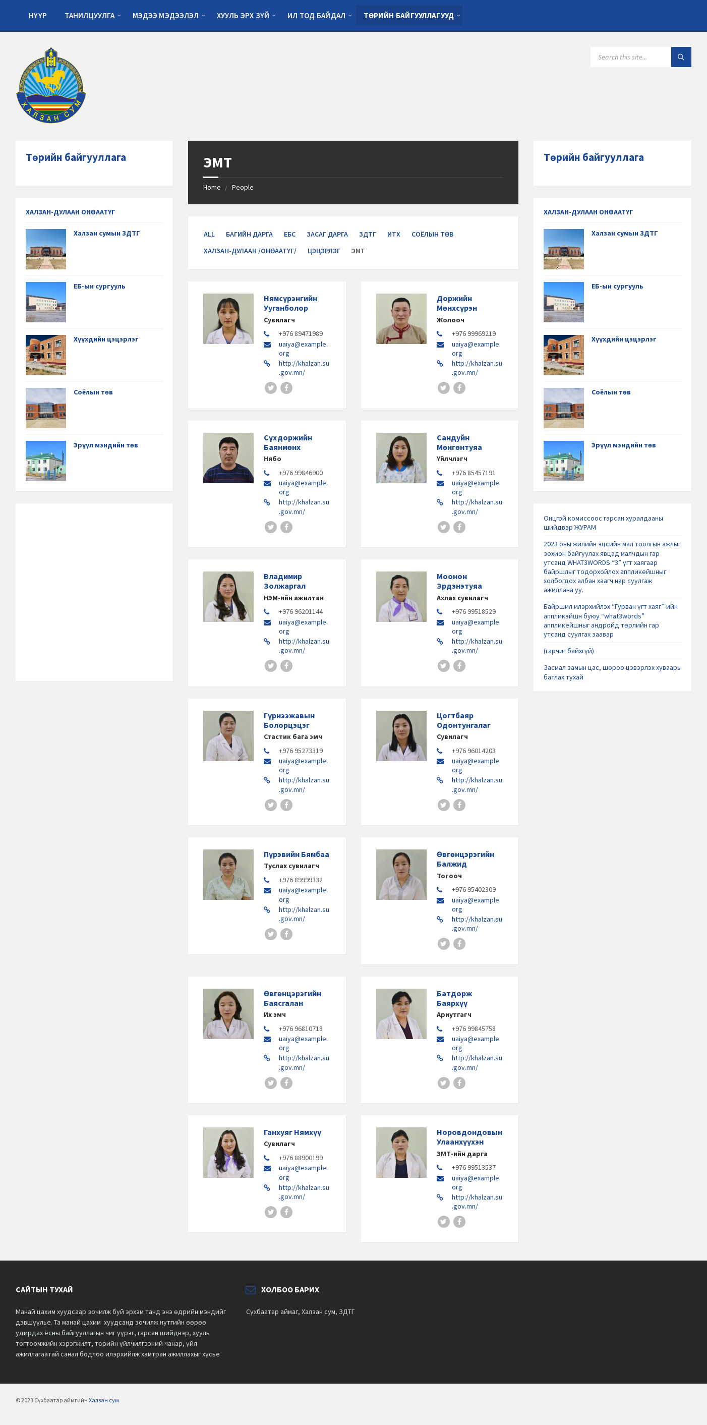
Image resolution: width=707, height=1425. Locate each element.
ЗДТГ (367, 234)
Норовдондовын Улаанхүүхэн (469, 1137)
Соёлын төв (432, 234)
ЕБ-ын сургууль (100, 286)
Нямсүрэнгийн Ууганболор (290, 303)
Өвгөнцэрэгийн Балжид (465, 859)
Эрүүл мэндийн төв (106, 444)
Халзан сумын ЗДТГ (107, 233)
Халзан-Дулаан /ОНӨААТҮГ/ (250, 250)
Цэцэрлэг (324, 250)
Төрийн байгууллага (76, 157)
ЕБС (290, 234)
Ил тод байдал (316, 15)
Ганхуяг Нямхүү (292, 1132)
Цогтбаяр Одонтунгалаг (464, 720)
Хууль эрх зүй (243, 15)
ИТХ (393, 234)
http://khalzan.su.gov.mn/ (304, 368)
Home (212, 187)
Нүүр (38, 15)
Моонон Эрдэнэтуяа (459, 581)
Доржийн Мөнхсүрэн (457, 303)
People (243, 187)
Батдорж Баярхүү (454, 998)
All (209, 234)
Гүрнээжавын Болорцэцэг (289, 720)
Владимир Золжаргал (285, 581)
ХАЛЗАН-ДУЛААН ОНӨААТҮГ (70, 211)
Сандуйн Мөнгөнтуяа (459, 442)
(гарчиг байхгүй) (569, 650)
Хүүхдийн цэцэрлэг (106, 339)
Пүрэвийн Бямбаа (296, 854)
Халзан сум (104, 1400)
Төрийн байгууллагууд (409, 15)
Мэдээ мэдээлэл (166, 15)
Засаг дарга (327, 234)
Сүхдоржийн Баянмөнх (288, 442)
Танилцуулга (89, 15)
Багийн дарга (249, 234)
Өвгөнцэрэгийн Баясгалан (292, 998)
